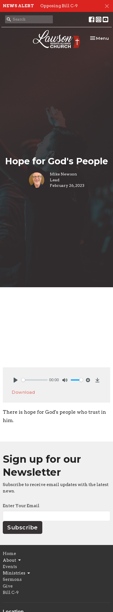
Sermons (12, 579)
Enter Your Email (21, 505)
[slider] (34, 380)
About (12, 560)
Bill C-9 (11, 592)
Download (23, 392)
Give (8, 586)
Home (9, 553)
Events (10, 566)
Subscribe (22, 527)
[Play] (15, 380)
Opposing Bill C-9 (59, 5)
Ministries (17, 573)
